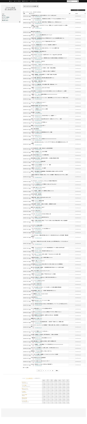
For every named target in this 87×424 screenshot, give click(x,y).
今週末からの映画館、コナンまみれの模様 (39, 151)
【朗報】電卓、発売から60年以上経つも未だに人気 (41, 197)
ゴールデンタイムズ (78, 19)
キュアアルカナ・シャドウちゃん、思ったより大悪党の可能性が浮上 (44, 180)
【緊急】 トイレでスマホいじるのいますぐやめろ (40, 87)
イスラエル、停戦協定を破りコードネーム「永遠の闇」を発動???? (44, 44)
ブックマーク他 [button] (33, 1)
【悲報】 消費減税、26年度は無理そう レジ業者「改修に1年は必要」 (44, 74)
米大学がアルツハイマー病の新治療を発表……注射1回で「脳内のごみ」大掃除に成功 (47, 321)
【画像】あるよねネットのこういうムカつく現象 (40, 300)
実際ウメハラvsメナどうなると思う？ (38, 125)
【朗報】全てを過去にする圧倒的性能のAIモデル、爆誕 (41, 132)
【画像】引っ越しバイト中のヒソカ (38, 260)
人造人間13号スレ (34, 297)
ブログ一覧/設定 (17, 1)
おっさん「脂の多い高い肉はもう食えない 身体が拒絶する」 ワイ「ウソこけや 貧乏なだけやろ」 (49, 303)
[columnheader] (30, 13)
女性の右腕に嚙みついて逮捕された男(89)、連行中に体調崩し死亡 (43, 341)
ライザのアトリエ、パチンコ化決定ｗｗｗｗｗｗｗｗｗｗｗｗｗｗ (43, 138)
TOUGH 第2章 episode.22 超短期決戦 (38, 357)
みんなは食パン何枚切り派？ (36, 283)
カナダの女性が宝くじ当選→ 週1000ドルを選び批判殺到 (42, 148)
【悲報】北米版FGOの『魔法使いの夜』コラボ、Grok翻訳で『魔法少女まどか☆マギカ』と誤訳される (49, 175)
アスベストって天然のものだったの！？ (38, 102)
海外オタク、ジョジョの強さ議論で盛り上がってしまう (41, 34)
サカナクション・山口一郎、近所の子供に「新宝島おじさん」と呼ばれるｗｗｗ (46, 22)
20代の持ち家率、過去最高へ (36, 194)
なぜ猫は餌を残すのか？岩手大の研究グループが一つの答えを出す (43, 15)
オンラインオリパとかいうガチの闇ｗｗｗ (39, 122)
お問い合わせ (25, 1)
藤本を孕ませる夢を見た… (36, 31)
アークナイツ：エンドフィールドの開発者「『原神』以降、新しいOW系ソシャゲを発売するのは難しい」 (49, 326)
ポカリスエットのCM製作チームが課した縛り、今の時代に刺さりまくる (44, 347)
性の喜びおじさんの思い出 (36, 231)
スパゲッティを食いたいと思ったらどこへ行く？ (40, 360)
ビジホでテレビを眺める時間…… (37, 225)
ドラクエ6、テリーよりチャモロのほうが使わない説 (41, 213)
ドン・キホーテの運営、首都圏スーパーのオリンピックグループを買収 (44, 354)
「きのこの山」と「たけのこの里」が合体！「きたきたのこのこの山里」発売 (46, 254)
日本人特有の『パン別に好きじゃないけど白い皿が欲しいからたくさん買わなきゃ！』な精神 (48, 91)
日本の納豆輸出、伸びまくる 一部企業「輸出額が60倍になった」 (43, 290)
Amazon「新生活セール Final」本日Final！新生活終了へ (42, 364)
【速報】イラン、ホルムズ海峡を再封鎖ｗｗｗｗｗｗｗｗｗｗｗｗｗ (44, 94)
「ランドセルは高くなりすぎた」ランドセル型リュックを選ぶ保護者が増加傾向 (46, 287)
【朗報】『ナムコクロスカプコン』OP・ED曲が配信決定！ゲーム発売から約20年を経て (48, 247)
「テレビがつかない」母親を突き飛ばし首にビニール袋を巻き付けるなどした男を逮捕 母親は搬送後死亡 (49, 236)
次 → (53, 370)
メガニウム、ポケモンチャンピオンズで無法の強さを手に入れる (43, 41)
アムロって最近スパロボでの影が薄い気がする (40, 217)
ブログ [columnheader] (76, 13)
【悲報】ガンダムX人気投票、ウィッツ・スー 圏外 (41, 164)
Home (10, 1)
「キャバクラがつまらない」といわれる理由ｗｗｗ (40, 228)
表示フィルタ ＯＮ (82, 10)
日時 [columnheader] (24, 13)
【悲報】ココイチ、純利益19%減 (37, 200)
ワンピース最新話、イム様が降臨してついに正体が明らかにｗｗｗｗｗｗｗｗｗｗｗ (47, 344)
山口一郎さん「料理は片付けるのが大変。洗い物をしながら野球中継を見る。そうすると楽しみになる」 (49, 242)
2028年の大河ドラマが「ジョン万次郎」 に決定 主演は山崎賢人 (43, 67)
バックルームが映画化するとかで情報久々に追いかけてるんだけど (43, 184)
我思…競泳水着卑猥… (35, 128)
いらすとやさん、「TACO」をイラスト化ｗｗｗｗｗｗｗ (42, 64)
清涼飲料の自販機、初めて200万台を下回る (39, 105)
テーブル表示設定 (74, 10)
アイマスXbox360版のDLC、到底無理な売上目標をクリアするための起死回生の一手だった (48, 18)
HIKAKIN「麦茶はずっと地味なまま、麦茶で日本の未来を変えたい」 (44, 277)
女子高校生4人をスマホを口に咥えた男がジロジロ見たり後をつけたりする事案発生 (47, 264)
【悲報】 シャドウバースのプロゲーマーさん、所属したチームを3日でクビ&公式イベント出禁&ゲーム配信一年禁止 (49, 26)
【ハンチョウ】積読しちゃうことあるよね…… (40, 331)
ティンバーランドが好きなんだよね (38, 280)
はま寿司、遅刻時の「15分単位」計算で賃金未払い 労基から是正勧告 (44, 334)
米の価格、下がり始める (35, 112)
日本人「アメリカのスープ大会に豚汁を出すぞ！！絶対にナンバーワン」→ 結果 (46, 118)
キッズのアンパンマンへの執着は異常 (38, 161)
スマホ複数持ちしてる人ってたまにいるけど (39, 293)
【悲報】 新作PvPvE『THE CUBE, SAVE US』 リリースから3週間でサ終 (45, 48)
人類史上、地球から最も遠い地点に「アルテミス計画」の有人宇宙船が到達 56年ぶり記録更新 (49, 220)
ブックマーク (5, 18)
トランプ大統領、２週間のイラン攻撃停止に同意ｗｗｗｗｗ (42, 190)
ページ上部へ (26, 367)
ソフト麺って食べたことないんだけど (38, 187)
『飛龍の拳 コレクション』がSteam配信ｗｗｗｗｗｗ (41, 337)
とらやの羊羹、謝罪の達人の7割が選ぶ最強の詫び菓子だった (42, 77)
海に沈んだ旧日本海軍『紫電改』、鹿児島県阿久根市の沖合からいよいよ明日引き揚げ (47, 267)
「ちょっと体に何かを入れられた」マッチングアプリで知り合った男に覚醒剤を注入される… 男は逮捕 (49, 143)
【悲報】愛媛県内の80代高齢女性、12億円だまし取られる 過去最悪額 (44, 315)
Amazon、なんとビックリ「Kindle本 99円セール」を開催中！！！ (44, 115)
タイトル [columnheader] (32, 13)
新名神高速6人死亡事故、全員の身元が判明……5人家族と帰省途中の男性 (45, 158)
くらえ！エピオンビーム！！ (36, 135)
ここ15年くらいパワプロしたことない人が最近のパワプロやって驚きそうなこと (46, 311)
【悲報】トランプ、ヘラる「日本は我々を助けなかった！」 (42, 250)
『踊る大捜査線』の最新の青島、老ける (38, 81)
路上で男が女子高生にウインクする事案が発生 (40, 154)
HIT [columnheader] (69, 13)
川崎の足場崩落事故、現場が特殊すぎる (38, 51)
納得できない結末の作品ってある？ (38, 207)
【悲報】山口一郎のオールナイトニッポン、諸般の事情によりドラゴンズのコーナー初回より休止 (49, 97)
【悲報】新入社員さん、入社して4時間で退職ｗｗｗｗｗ (42, 257)
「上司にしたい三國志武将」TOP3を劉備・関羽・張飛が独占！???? (44, 84)
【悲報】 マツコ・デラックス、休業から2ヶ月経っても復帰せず (43, 71)
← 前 (38, 370)
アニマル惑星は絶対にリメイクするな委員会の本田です (41, 308)
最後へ (57, 370)
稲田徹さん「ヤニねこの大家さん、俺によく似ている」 (41, 351)
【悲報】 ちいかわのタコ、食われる (38, 61)
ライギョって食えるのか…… (36, 210)
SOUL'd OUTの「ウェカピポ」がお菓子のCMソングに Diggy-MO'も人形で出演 (46, 54)
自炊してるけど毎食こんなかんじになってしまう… (40, 270)
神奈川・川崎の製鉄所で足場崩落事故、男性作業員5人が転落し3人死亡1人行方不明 (47, 171)
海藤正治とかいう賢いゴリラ (36, 318)
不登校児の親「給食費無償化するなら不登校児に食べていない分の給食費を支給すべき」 (48, 38)
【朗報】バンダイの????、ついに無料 (38, 168)
